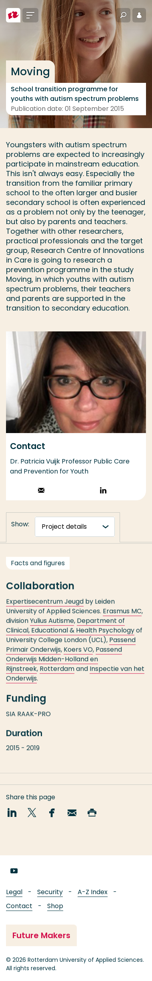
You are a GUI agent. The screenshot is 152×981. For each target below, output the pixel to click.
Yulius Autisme (52, 627)
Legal (14, 892)
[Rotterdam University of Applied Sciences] (13, 15)
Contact (19, 906)
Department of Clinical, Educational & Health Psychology (70, 632)
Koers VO (78, 656)
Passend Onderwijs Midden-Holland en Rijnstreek (64, 666)
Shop (55, 906)
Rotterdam (57, 675)
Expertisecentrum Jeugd (45, 608)
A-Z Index (93, 892)
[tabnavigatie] (75, 527)
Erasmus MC (122, 617)
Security (50, 892)
